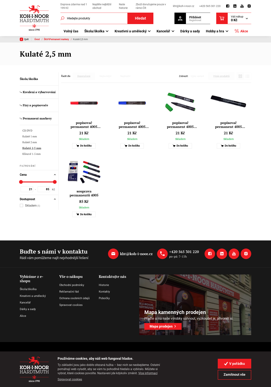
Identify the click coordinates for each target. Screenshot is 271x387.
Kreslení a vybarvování (72, 39)
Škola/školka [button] (94, 31)
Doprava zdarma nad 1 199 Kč (73, 6)
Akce (241, 30)
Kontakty (104, 291)
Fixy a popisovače (96, 39)
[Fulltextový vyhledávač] (106, 18)
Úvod (37, 39)
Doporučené (83, 76)
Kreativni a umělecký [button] (131, 31)
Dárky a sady (190, 31)
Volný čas (71, 31)
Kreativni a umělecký (33, 296)
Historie (104, 285)
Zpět (24, 39)
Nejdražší (125, 76)
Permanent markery (119, 39)
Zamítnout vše (234, 374)
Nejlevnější (105, 76)
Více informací (148, 373)
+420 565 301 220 (210, 6)
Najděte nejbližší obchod (101, 6)
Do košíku (84, 145)
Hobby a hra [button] (215, 31)
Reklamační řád (69, 291)
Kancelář (25, 302)
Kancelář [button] (163, 31)
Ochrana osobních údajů (74, 298)
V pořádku (234, 364)
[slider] (21, 182)
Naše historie (123, 6)
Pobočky (104, 298)
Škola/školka (50, 39)
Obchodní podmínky (71, 285)
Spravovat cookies (71, 305)
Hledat (140, 18)
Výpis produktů (221, 76)
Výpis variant (197, 76)
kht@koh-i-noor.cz (183, 6)
